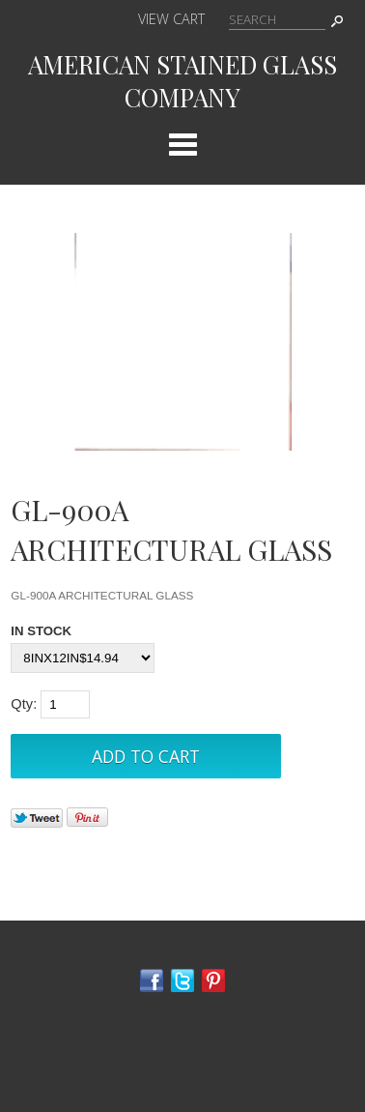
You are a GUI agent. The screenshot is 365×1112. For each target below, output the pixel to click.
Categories (182, 144)
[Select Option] (82, 658)
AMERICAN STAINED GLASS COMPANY (182, 80)
